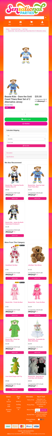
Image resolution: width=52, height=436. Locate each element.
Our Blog (18, 404)
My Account (9, 400)
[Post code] (26, 142)
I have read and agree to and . (41, 414)
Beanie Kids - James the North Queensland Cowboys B (14, 223)
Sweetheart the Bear (11, 265)
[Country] (26, 138)
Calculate (26, 145)
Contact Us (18, 408)
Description (9, 153)
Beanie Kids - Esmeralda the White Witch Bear (36, 340)
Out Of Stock (37, 389)
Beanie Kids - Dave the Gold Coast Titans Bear (36, 186)
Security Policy (30, 414)
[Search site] (45, 17)
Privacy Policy (30, 404)
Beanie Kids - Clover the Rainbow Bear (12, 340)
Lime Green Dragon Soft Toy (13, 376)
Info (46, 101)
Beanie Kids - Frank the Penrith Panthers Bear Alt (14, 186)
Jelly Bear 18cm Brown (35, 265)
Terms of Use (30, 400)
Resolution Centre (9, 410)
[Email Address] (37, 410)
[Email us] (39, 419)
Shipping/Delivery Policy (30, 420)
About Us (18, 401)
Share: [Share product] (9, 107)
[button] (26, 124)
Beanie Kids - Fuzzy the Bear (36, 302)
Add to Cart (26, 119)
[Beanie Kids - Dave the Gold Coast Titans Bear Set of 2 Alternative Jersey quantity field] (26, 114)
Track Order (8, 405)
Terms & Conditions (42, 414)
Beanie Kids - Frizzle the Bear (14, 302)
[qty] (26, 135)
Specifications (10, 156)
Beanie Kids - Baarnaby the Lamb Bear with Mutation (36, 377)
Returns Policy (30, 409)
